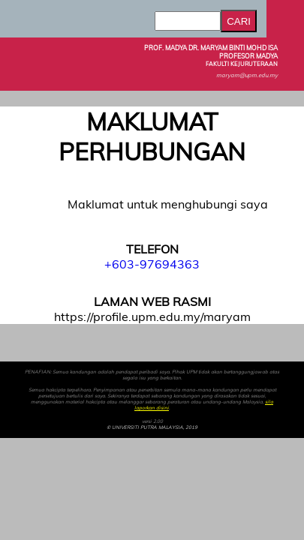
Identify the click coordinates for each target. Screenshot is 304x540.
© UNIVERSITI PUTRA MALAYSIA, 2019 (152, 427)
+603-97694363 (152, 264)
